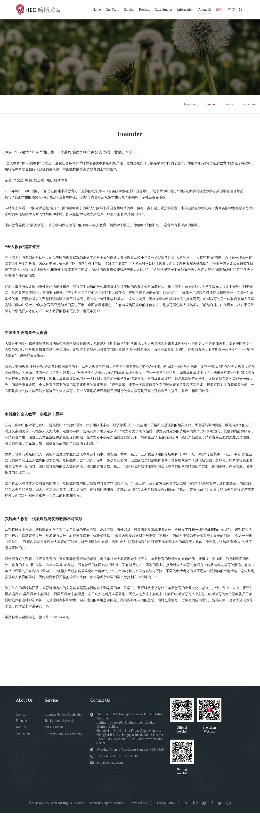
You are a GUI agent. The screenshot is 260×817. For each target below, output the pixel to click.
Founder (210, 106)
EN (218, 9)
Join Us (228, 106)
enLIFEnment (55, 729)
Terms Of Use (138, 806)
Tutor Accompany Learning (65, 736)
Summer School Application (65, 717)
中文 (232, 10)
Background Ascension (62, 723)
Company (190, 106)
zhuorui (120, 806)
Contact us (248, 106)
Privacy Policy (165, 806)
